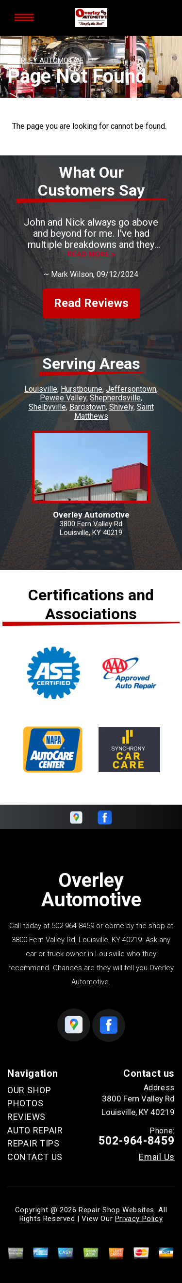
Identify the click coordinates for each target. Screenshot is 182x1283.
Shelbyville (47, 407)
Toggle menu (24, 17)
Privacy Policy (139, 1218)
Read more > (91, 254)
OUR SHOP (29, 1090)
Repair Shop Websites (116, 1210)
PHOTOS (25, 1103)
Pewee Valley (63, 397)
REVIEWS (26, 1117)
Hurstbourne (81, 389)
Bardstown (87, 407)
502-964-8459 (72, 925)
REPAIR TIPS (33, 1143)
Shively (121, 407)
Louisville (40, 389)
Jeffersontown (131, 389)
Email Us (157, 1157)
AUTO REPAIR (35, 1130)
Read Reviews (91, 303)
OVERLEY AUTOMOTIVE (45, 60)
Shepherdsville (115, 397)
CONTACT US (35, 1157)
